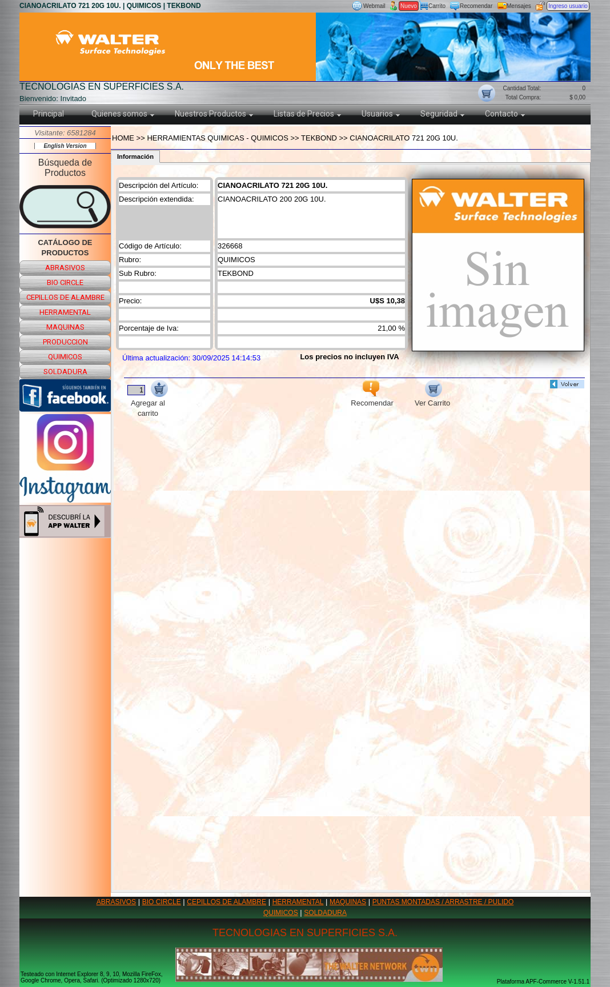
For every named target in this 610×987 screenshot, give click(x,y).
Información (135, 156)
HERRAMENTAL (298, 902)
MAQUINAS (348, 902)
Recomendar (476, 6)
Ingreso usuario (568, 6)
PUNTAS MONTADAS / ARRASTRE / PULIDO (443, 902)
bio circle (65, 282)
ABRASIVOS (116, 902)
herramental (65, 312)
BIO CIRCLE (161, 902)
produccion (65, 342)
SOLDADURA (325, 913)
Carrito (437, 6)
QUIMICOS (280, 913)
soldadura (65, 371)
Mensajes (519, 6)
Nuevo (408, 6)
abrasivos (65, 267)
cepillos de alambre (65, 297)
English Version (64, 146)
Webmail (374, 6)
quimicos (65, 356)
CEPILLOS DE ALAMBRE (226, 902)
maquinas (65, 327)
